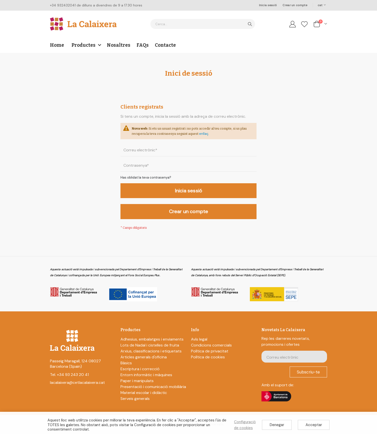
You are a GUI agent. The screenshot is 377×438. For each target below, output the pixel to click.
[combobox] (202, 24)
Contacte (165, 45)
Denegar (277, 424)
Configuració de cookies (245, 424)
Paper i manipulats (137, 385)
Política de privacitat (209, 355)
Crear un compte (295, 5)
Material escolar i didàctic (143, 397)
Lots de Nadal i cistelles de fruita (149, 349)
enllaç (235, 134)
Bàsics (126, 367)
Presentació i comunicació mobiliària (153, 391)
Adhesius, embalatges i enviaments (152, 343)
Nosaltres (118, 45)
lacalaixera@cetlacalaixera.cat (77, 387)
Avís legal (199, 343)
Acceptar (314, 424)
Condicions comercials (211, 349)
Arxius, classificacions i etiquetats (151, 355)
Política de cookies (208, 361)
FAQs (143, 45)
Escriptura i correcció (140, 373)
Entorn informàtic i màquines (146, 379)
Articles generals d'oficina (143, 361)
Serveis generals (135, 403)
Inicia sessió (268, 5)
